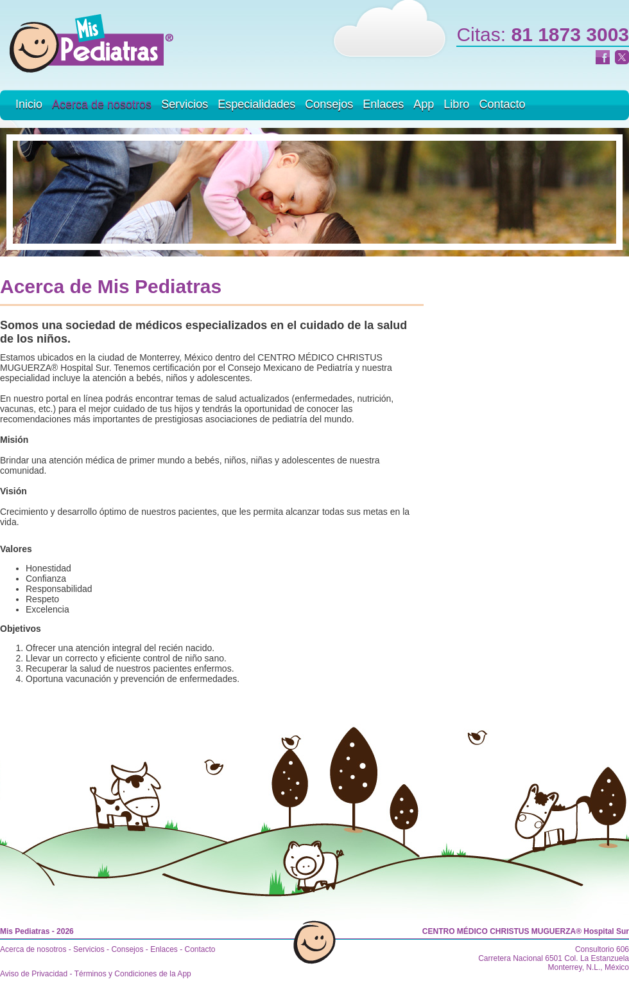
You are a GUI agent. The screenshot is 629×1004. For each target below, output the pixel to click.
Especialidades (256, 104)
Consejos (329, 104)
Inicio (28, 104)
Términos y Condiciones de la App (132, 973)
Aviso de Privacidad (33, 973)
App (423, 104)
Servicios (184, 104)
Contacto (502, 104)
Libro (456, 104)
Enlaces (383, 104)
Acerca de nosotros (101, 104)
